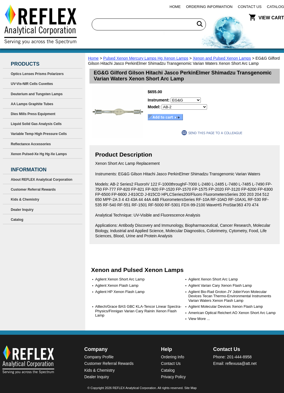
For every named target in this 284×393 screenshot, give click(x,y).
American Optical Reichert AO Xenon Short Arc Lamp (231, 313)
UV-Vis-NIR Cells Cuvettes (32, 84)
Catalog (275, 7)
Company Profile (99, 357)
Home (175, 7)
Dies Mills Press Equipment (33, 114)
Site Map (190, 388)
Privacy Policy (173, 377)
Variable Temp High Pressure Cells (39, 134)
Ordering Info (172, 357)
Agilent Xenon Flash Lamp (116, 285)
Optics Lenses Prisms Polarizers (37, 74)
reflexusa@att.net (240, 363)
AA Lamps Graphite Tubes (32, 104)
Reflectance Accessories (31, 144)
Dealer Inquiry (22, 210)
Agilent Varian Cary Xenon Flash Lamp (220, 285)
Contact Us (250, 7)
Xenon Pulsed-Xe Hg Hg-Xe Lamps (39, 154)
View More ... (199, 319)
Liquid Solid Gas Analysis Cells (36, 124)
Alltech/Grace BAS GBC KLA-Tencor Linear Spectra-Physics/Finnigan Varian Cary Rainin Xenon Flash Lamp (138, 310)
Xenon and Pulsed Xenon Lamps (222, 58)
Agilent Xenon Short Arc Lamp (120, 279)
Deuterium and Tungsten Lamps (36, 94)
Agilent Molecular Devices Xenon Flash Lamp (225, 306)
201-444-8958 (239, 357)
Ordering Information (209, 7)
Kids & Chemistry (25, 199)
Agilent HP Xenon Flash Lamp (120, 292)
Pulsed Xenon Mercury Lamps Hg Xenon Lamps (145, 58)
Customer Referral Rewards (33, 190)
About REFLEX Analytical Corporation (41, 180)
